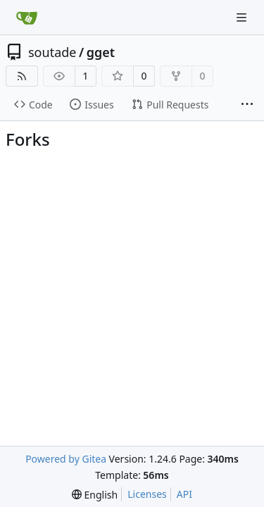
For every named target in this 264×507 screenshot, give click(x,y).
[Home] (26, 17)
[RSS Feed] (22, 76)
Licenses (147, 494)
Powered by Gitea (65, 458)
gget (101, 52)
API (184, 494)
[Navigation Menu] (243, 17)
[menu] (95, 494)
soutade (52, 52)
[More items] (247, 104)
